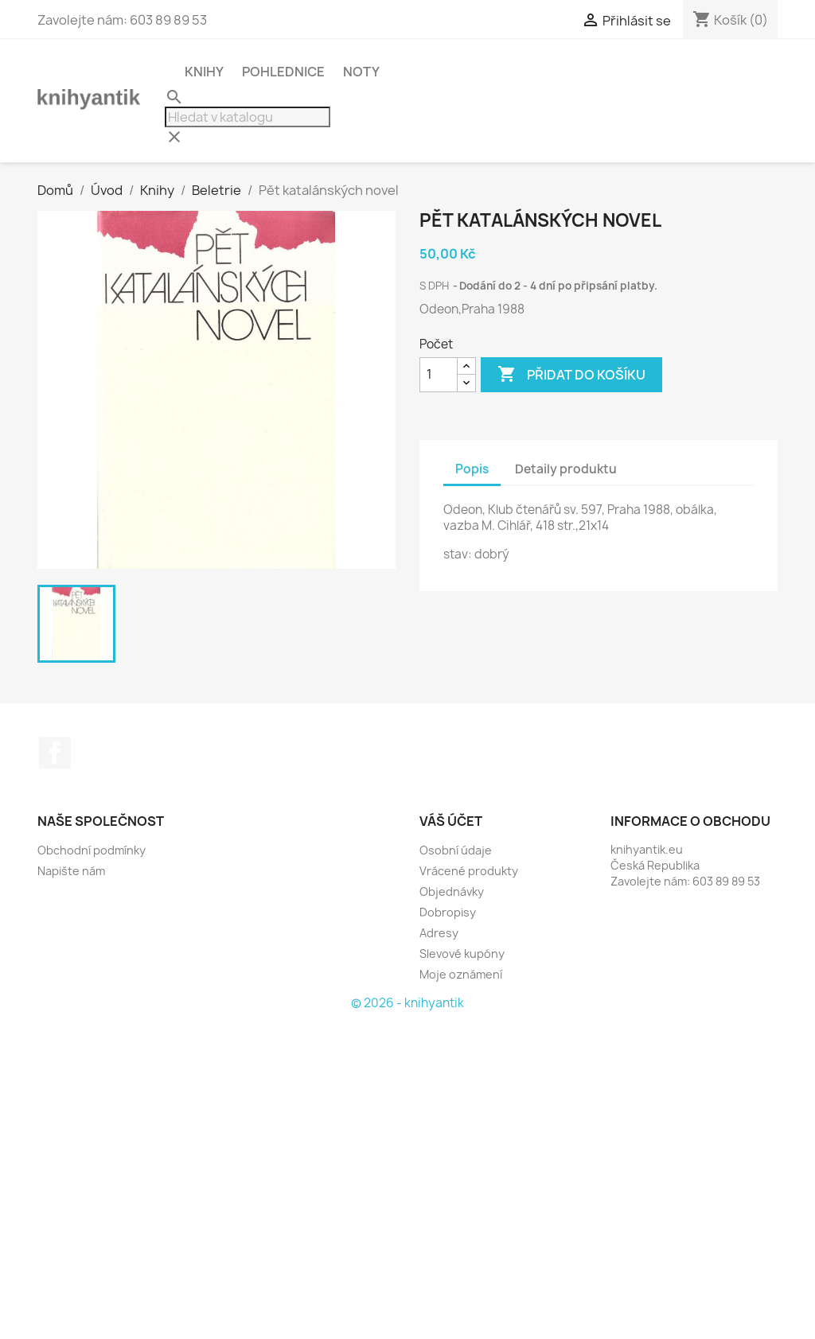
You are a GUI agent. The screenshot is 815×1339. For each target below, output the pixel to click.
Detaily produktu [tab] (566, 469)
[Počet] (438, 374)
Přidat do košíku (571, 374)
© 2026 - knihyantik (407, 1003)
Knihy (204, 71)
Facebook (55, 753)
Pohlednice (283, 71)
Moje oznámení (460, 974)
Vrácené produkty (468, 870)
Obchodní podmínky (91, 850)
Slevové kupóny (462, 953)
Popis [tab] (472, 469)
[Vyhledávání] (247, 117)
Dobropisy (447, 912)
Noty (361, 71)
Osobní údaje (455, 850)
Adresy (438, 932)
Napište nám (71, 870)
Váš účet (450, 821)
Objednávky (451, 891)
